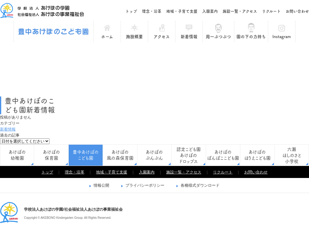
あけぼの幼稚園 (17, 155)
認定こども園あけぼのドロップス (188, 155)
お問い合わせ (297, 11)
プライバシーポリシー (144, 185)
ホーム (107, 37)
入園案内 (210, 11)
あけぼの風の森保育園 (120, 155)
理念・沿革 (151, 11)
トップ (131, 11)
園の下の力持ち (251, 37)
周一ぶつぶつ (218, 37)
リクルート (271, 11)
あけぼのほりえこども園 (257, 155)
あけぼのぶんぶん (154, 155)
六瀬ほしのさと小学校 (291, 155)
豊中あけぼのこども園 (53, 31)
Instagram (281, 37)
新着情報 (189, 37)
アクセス (162, 37)
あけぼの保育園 (51, 155)
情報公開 (101, 185)
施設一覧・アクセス (240, 11)
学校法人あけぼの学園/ (9, 212)
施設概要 (134, 37)
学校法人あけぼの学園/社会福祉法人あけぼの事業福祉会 (42, 10)
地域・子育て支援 (181, 11)
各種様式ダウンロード (200, 185)
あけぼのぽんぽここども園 (223, 155)
